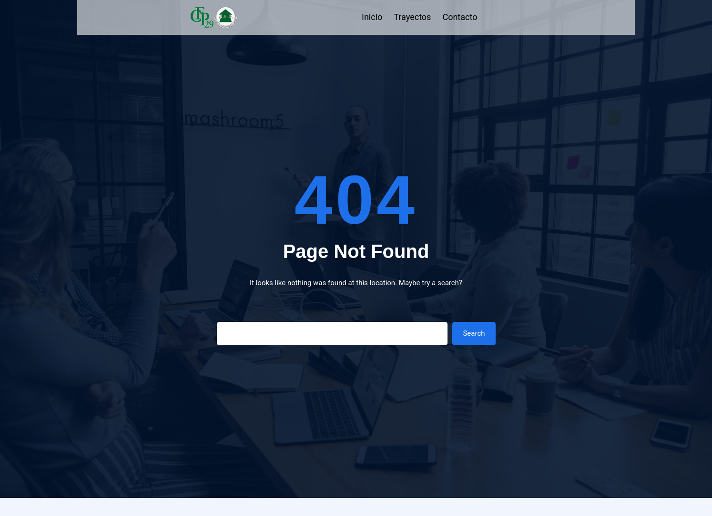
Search (474, 333)
